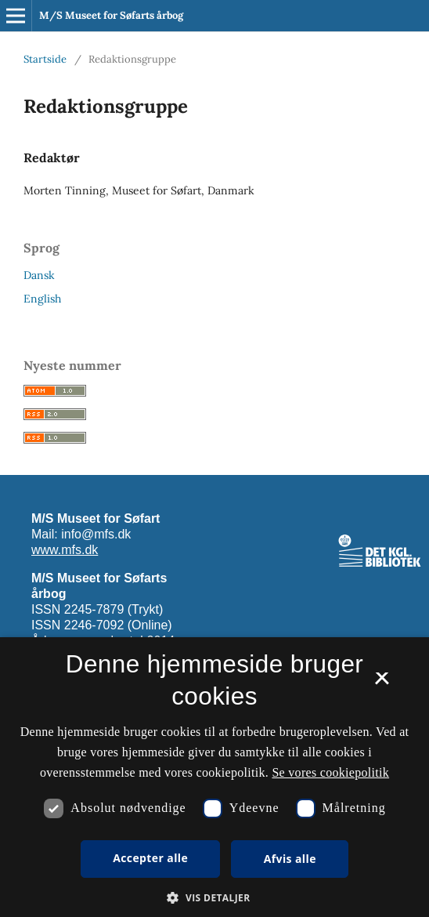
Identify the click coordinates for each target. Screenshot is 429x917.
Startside (45, 59)
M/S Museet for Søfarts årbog (111, 15)
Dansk (39, 275)
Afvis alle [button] (290, 858)
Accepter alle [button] (150, 857)
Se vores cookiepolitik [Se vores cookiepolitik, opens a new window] (330, 772)
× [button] (382, 683)
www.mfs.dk (64, 549)
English (42, 299)
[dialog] (214, 777)
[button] (214, 898)
